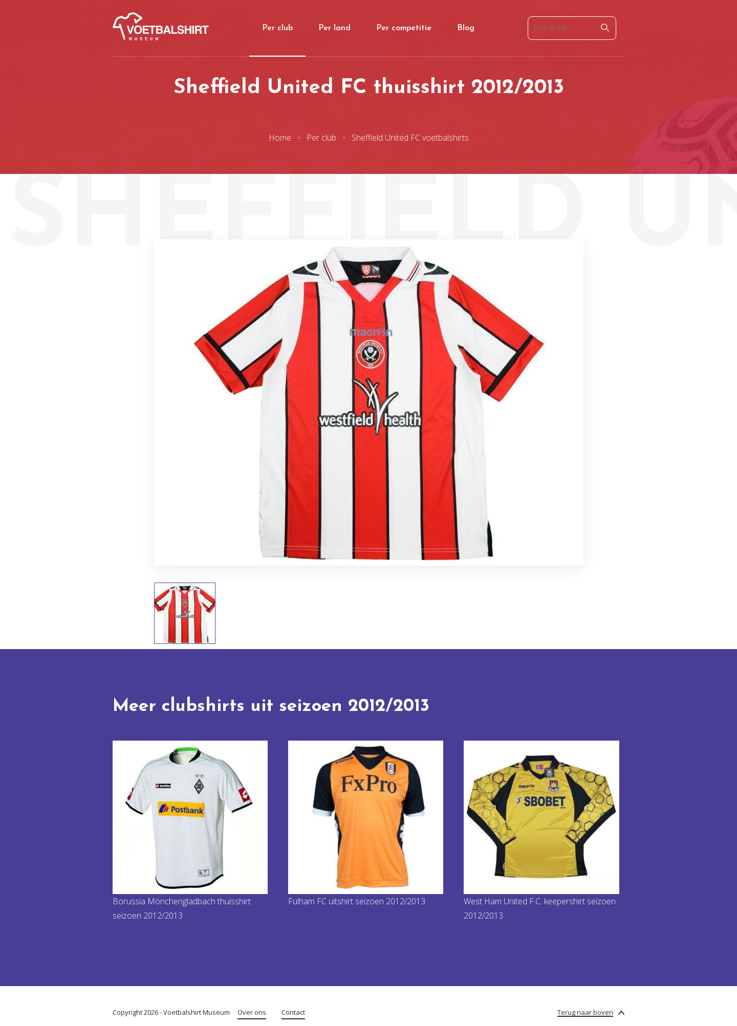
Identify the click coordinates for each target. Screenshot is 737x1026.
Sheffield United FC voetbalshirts (410, 137)
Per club (277, 28)
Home (280, 137)
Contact (293, 1012)
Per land (334, 28)
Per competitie (403, 28)
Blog (465, 28)
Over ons (251, 1012)
